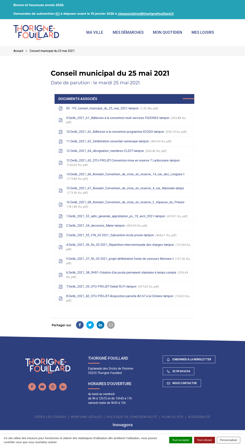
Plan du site (172, 417)
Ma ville (95, 32)
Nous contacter (182, 383)
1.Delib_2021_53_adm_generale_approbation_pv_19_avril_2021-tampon (123, 216)
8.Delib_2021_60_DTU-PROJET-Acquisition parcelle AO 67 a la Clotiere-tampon (124, 298)
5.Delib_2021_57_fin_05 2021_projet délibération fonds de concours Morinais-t (124, 261)
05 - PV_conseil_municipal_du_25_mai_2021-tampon (108, 108)
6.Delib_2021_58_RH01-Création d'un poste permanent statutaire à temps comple (123, 275)
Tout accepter (180, 440)
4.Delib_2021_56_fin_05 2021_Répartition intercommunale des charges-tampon (125, 247)
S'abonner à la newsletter (189, 359)
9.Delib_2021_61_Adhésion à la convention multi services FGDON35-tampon (122, 120)
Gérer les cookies (50, 417)
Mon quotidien (167, 32)
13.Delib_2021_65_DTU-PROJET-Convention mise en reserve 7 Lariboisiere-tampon (119, 163)
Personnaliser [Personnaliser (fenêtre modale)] (228, 440)
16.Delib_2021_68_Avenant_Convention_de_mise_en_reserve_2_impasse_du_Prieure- (122, 204)
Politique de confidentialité (132, 417)
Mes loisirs (203, 32)
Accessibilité (199, 417)
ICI (58, 14)
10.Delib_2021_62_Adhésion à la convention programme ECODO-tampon (123, 132)
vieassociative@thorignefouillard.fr (146, 14)
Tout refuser (204, 440)
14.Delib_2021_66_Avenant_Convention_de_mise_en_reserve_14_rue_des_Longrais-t (121, 177)
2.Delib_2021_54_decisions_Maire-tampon (103, 226)
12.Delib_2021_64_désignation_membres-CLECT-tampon (113, 151)
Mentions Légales (86, 417)
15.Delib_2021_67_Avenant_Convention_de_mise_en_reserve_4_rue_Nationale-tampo (121, 190)
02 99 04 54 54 (178, 371)
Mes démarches (128, 32)
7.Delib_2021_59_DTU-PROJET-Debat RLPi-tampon (109, 287)
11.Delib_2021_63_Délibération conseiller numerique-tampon (115, 141)
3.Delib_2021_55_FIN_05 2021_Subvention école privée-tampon (117, 235)
